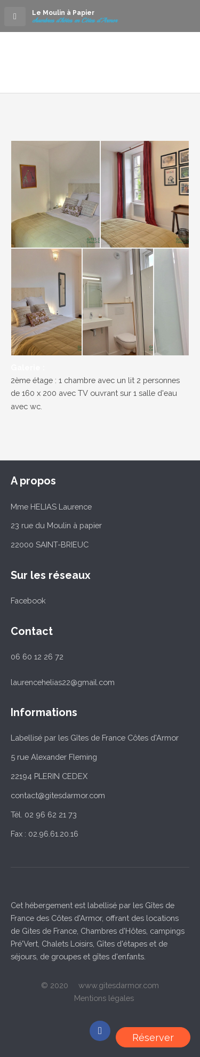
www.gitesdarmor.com (118, 985)
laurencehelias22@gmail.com (63, 682)
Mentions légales (104, 998)
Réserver (153, 1037)
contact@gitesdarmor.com (58, 795)
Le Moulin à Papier (63, 13)
